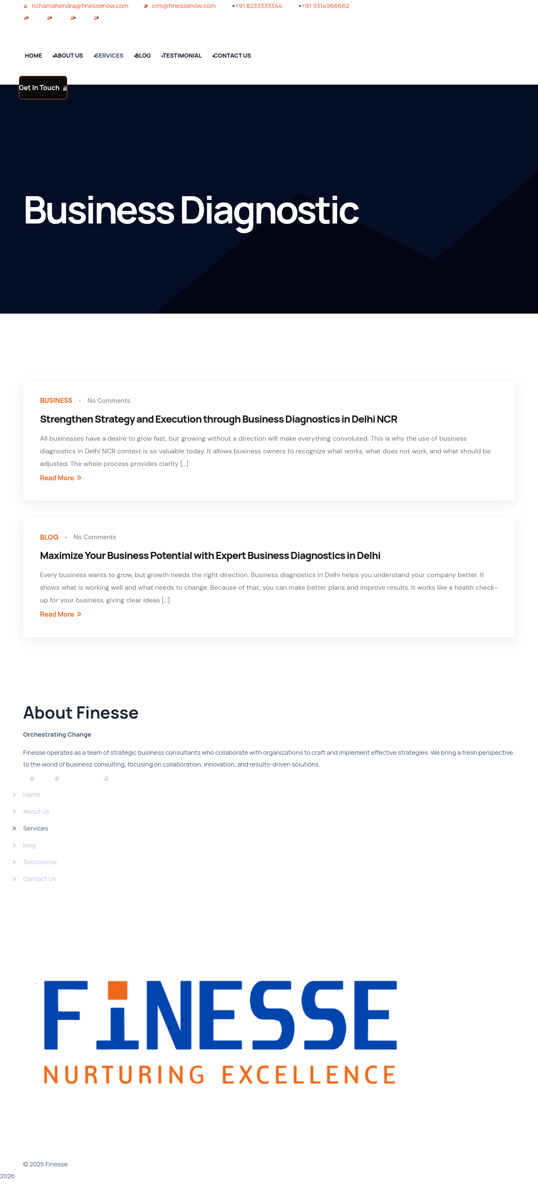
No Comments (113, 401)
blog (50, 540)
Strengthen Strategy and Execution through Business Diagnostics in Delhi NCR (218, 420)
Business (58, 402)
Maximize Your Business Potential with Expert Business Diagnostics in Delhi (210, 559)
